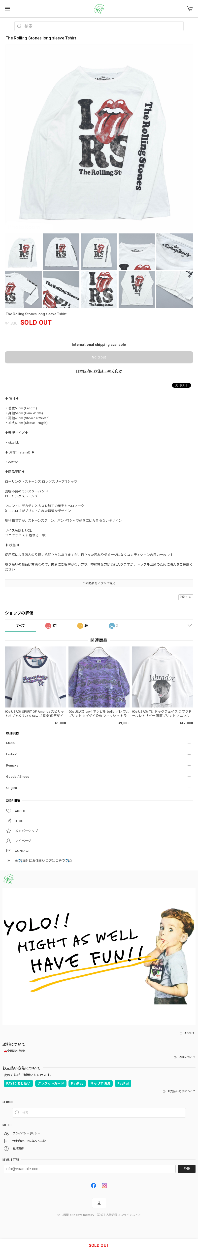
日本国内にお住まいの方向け (99, 371)
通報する (185, 597)
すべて (20, 625)
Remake (12, 765)
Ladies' (11, 754)
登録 (187, 1169)
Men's (10, 743)
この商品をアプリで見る (99, 583)
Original (12, 788)
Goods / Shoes (17, 776)
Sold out (99, 357)
